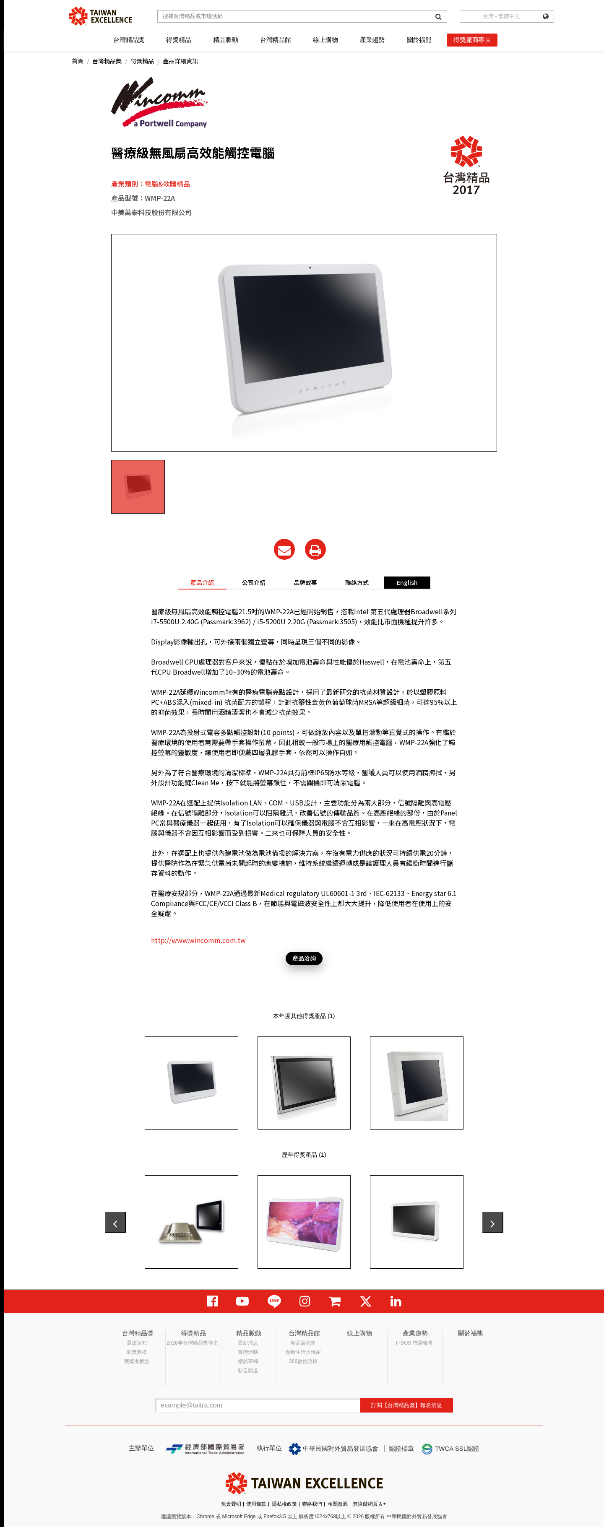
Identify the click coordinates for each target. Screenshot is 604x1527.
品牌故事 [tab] (305, 582)
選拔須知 (137, 1342)
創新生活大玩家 (303, 1352)
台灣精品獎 (128, 39)
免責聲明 (231, 1504)
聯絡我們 (312, 1504)
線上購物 (325, 39)
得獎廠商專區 (472, 39)
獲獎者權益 (136, 1361)
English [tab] (407, 582)
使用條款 (256, 1504)
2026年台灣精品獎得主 (192, 1342)
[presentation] (115, 1222)
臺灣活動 (248, 1352)
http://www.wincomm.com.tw (198, 940)
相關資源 (338, 1504)
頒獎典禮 (137, 1352)
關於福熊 (419, 39)
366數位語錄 (303, 1361)
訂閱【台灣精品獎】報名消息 (406, 1405)
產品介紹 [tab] (202, 582)
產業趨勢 (372, 39)
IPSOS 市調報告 (414, 1342)
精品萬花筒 (303, 1342)
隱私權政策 (284, 1504)
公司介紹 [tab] (254, 582)
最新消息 (248, 1342)
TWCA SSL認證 (450, 1449)
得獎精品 (178, 39)
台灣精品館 (275, 39)
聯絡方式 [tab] (357, 582)
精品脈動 (225, 39)
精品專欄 (248, 1361)
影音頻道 (248, 1370)
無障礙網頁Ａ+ (369, 1504)
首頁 (77, 61)
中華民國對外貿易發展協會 (333, 1449)
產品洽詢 (304, 958)
